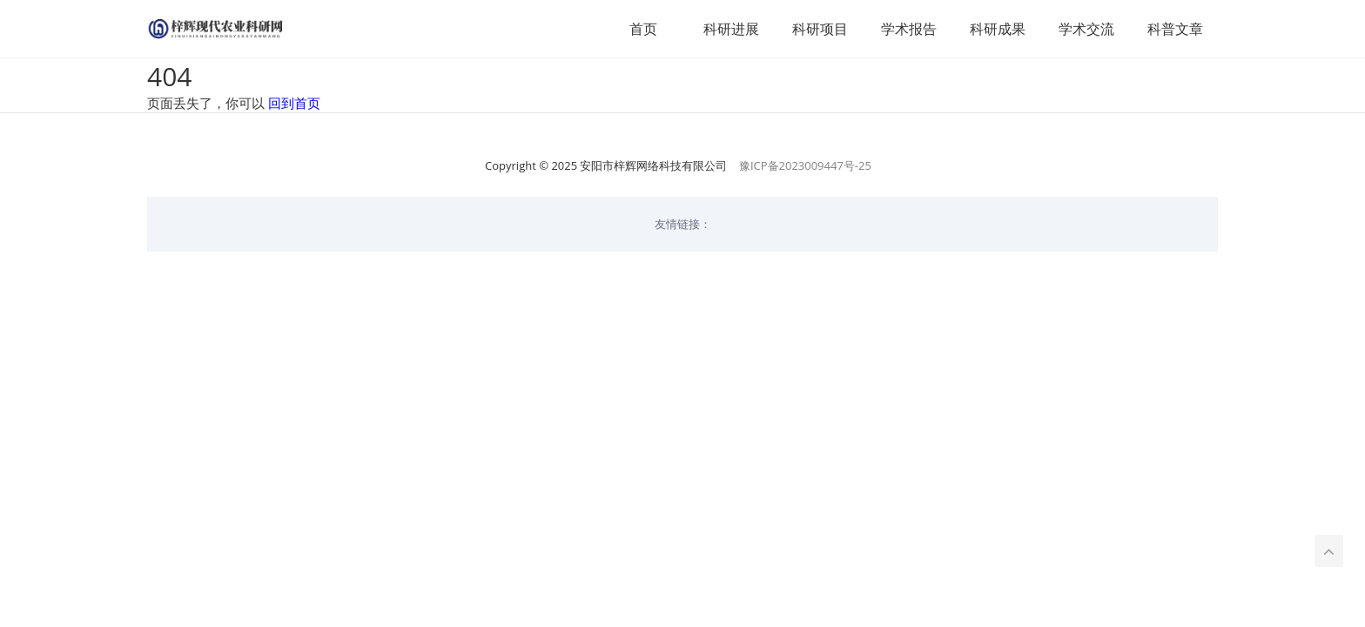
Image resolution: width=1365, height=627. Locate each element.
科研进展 (731, 28)
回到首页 (294, 102)
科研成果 (997, 28)
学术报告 (909, 28)
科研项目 (820, 28)
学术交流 (1086, 28)
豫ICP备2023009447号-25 (805, 165)
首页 (643, 28)
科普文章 (1175, 28)
